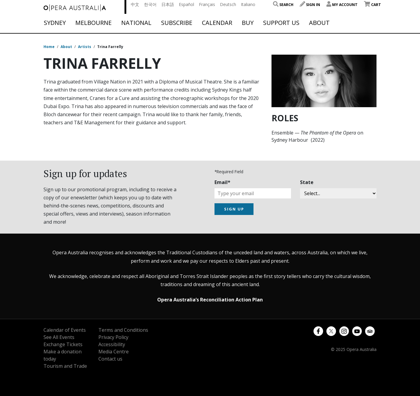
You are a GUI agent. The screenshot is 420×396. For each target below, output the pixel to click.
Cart (372, 4)
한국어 (150, 4)
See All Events (59, 337)
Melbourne (93, 23)
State (307, 182)
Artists (84, 46)
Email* (222, 182)
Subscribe (176, 23)
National (136, 23)
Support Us (281, 23)
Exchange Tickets (63, 344)
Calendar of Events (65, 330)
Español (186, 4)
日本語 (167, 4)
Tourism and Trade (65, 366)
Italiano (248, 4)
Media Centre (113, 351)
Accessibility (111, 344)
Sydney (55, 23)
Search (283, 4)
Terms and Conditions (123, 330)
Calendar (217, 23)
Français (207, 4)
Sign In (310, 4)
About (319, 23)
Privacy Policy (113, 337)
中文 (135, 4)
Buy (248, 23)
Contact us (110, 358)
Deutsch (228, 4)
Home (49, 46)
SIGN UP (234, 209)
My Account (342, 4)
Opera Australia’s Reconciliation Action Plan (210, 299)
